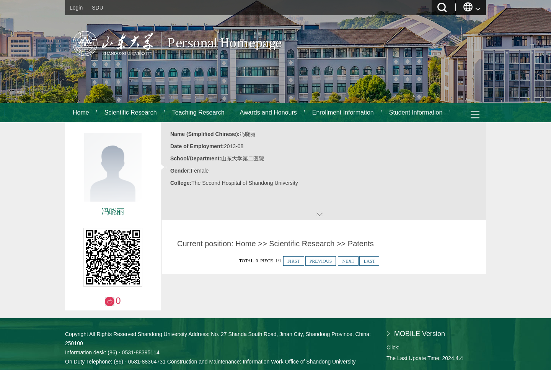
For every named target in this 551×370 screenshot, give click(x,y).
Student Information (416, 112)
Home (81, 112)
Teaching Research (198, 112)
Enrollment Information (343, 112)
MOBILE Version (419, 334)
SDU (97, 8)
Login (76, 8)
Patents (361, 243)
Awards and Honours (268, 112)
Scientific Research (130, 112)
